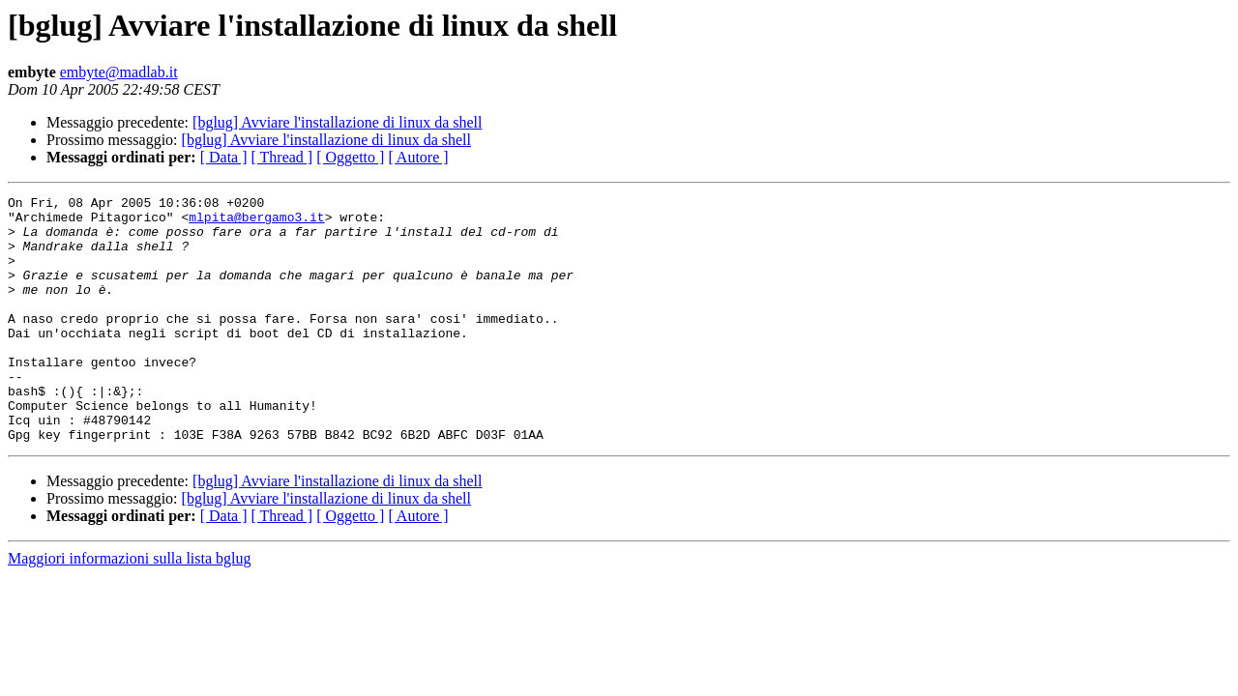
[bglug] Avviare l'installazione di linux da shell (337, 122)
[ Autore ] (418, 157)
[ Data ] (224, 157)
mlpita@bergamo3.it (256, 222)
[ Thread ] (282, 157)
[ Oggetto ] (350, 157)
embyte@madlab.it (119, 72)
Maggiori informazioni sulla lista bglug (129, 607)
